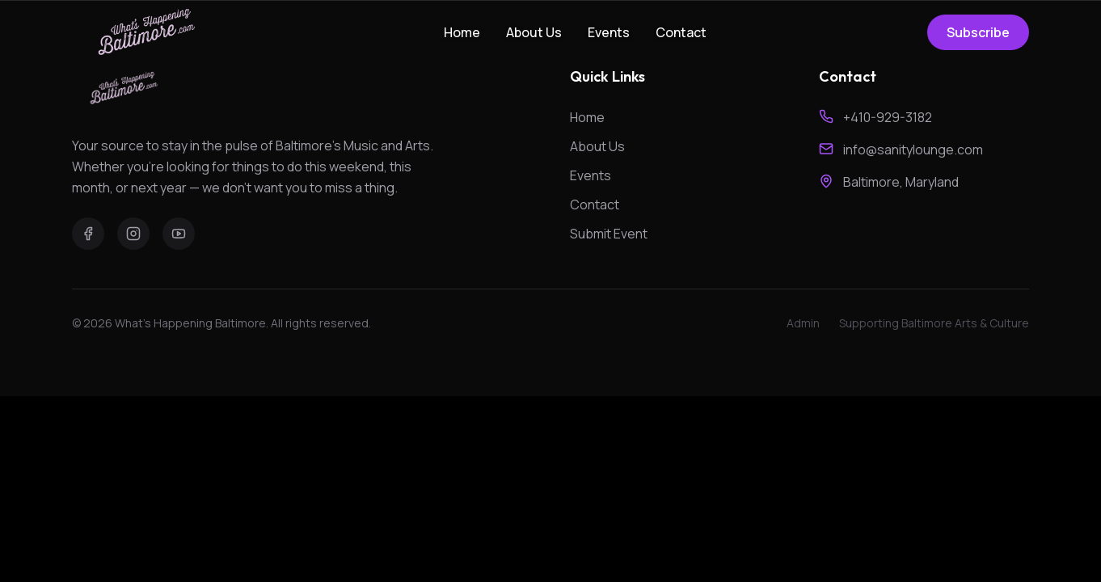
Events (609, 32)
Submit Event (609, 233)
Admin (803, 323)
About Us (534, 32)
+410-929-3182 (887, 117)
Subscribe (978, 32)
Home (462, 32)
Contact (681, 32)
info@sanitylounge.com (913, 149)
